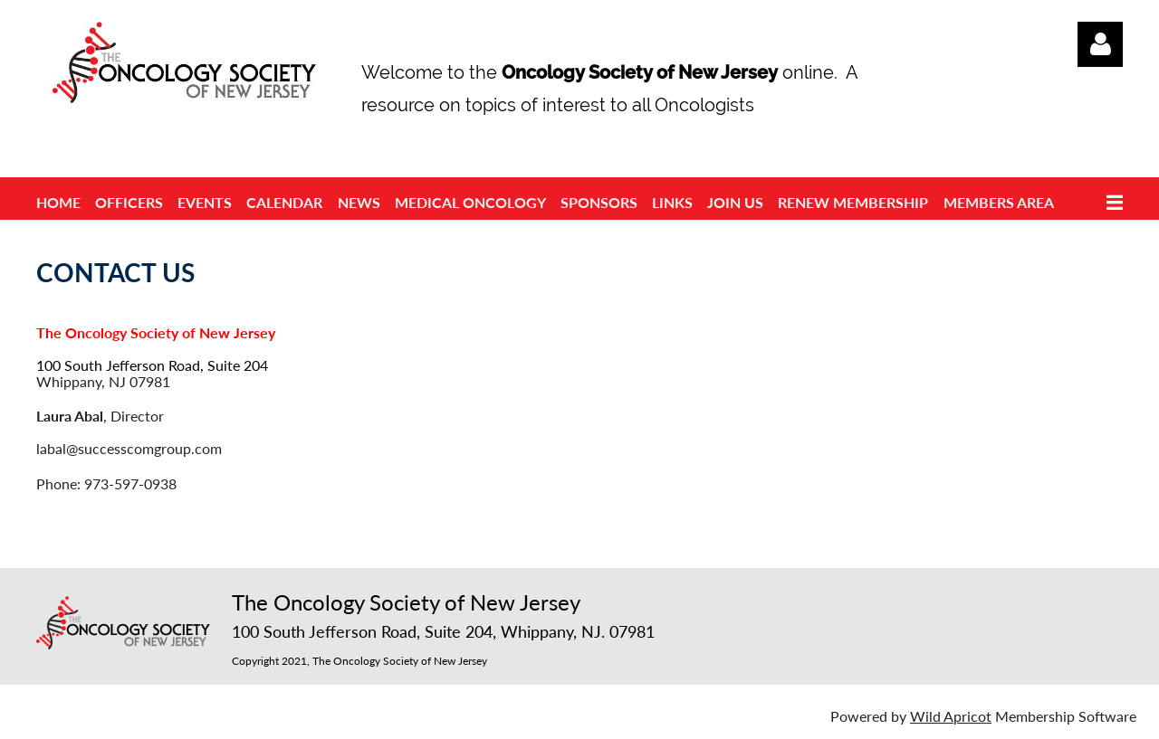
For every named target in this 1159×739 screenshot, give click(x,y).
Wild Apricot (950, 716)
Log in (1100, 44)
